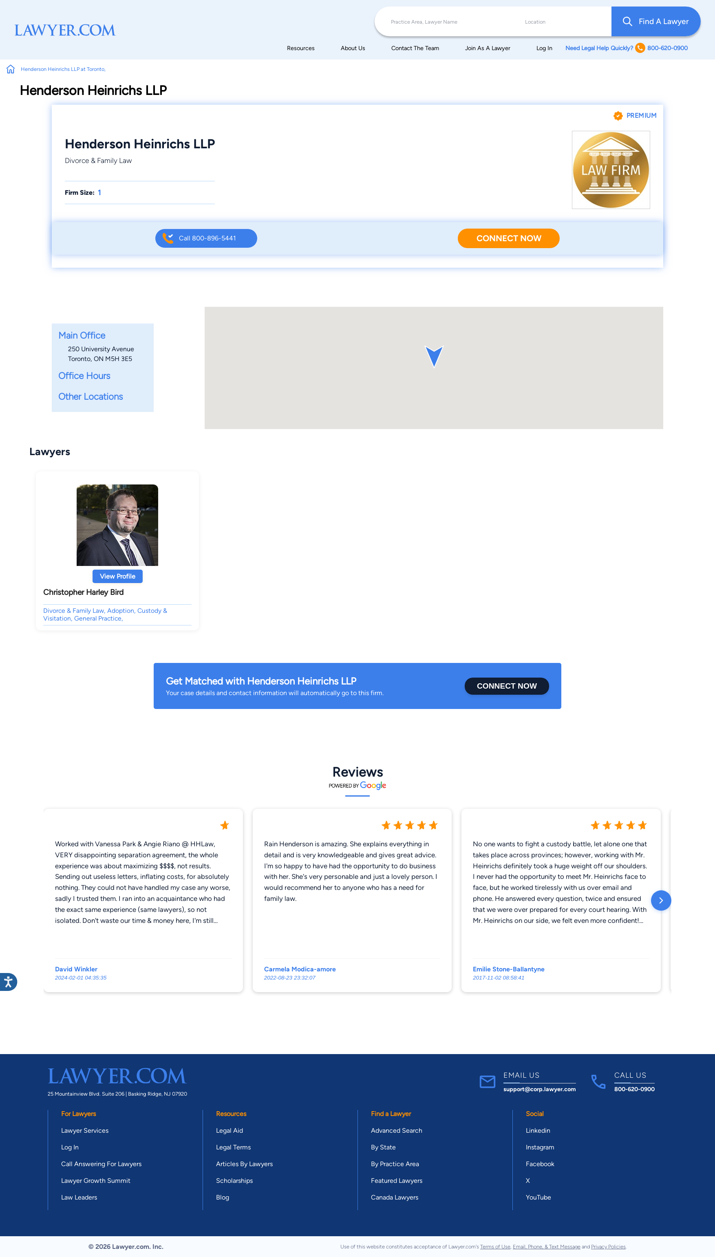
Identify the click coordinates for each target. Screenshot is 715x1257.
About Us (353, 48)
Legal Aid (229, 1130)
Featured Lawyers (396, 1180)
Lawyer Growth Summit (95, 1180)
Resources (301, 48)
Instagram (540, 1147)
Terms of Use (495, 1247)
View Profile (117, 576)
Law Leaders (79, 1197)
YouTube (538, 1197)
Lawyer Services (84, 1130)
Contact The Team (415, 48)
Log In (544, 48)
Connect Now (509, 238)
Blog (222, 1197)
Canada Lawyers (394, 1197)
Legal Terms (233, 1147)
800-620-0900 (634, 1089)
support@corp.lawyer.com (539, 1089)
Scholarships (234, 1180)
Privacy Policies (608, 1247)
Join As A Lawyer (487, 48)
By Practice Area (395, 1164)
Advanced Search (396, 1130)
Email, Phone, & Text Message (546, 1247)
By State (383, 1147)
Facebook (540, 1164)
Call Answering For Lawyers (101, 1164)
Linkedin (538, 1130)
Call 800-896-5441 (207, 238)
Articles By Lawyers (244, 1164)
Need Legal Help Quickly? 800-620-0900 (626, 48)
